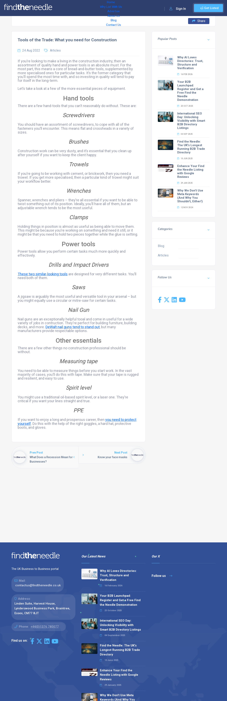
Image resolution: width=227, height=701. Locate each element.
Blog (136, 8)
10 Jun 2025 (185, 158)
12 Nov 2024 (185, 207)
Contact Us (152, 8)
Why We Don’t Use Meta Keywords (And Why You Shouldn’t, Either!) (190, 196)
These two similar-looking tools (43, 274)
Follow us (162, 576)
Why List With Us (81, 8)
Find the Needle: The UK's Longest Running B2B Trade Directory (191, 147)
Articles (55, 50)
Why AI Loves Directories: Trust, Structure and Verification (190, 63)
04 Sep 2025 (185, 134)
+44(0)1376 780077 (44, 626)
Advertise (104, 8)
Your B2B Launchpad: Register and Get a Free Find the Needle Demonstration (190, 91)
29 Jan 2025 (185, 183)
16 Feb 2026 (185, 74)
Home (61, 8)
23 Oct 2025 (185, 106)
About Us (122, 8)
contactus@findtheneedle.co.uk (38, 585)
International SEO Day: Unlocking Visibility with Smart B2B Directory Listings (191, 121)
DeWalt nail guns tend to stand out (73, 327)
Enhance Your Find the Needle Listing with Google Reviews (190, 171)
